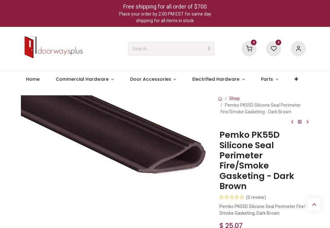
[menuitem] (33, 79)
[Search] (209, 48)
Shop (234, 98)
